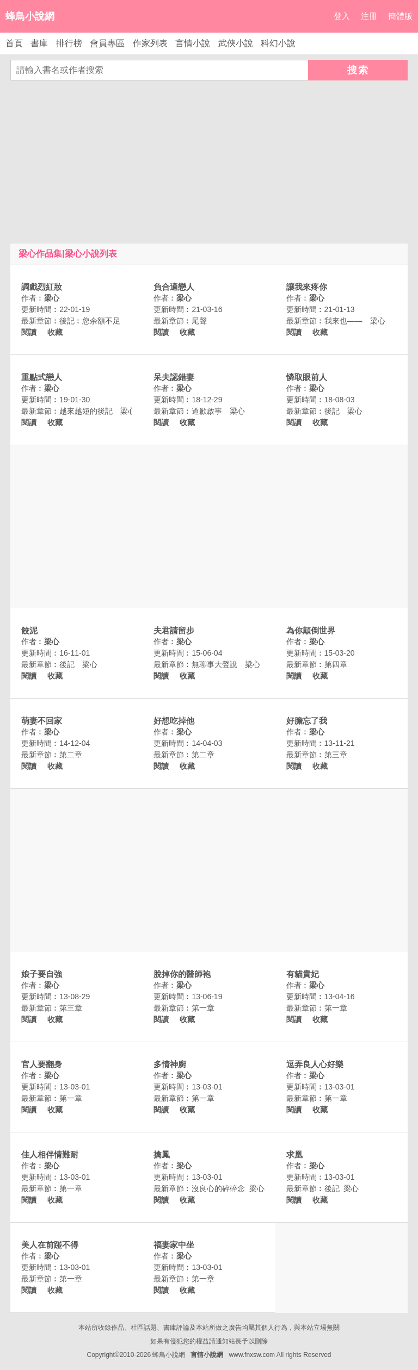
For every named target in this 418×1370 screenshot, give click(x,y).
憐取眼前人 (306, 377)
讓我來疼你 (306, 286)
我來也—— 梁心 (354, 320)
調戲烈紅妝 (41, 286)
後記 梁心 (343, 411)
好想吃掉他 (173, 720)
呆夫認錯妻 (173, 377)
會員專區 (107, 43)
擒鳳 (161, 1154)
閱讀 (28, 332)
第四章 (335, 664)
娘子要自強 (41, 974)
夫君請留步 (173, 630)
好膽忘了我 (306, 720)
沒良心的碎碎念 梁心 (228, 1188)
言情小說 (192, 43)
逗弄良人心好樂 (314, 1064)
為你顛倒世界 (310, 630)
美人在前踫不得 (49, 1244)
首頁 (14, 43)
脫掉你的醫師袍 (182, 974)
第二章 (70, 754)
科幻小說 (278, 43)
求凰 (294, 1154)
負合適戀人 (173, 286)
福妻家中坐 (173, 1244)
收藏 (55, 332)
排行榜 (69, 43)
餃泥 (29, 630)
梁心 (51, 298)
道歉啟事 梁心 (218, 411)
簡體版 (400, 16)
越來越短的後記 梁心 (97, 411)
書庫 (39, 43)
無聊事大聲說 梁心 (226, 664)
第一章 (203, 1008)
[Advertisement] (209, 162)
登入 (342, 16)
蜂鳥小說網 (29, 16)
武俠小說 (235, 43)
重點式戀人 (41, 377)
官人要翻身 (41, 1064)
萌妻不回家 (41, 720)
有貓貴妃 (302, 974)
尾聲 (199, 320)
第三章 (335, 754)
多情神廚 (169, 1064)
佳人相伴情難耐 (49, 1154)
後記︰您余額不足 (89, 320)
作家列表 (150, 43)
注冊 (369, 16)
